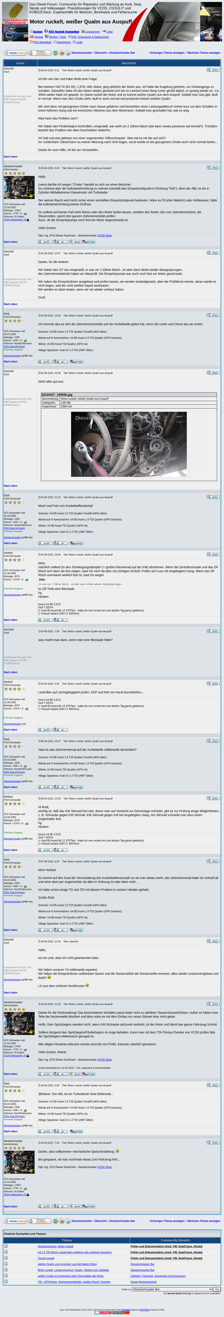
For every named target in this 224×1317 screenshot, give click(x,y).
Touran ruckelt (46, 1258)
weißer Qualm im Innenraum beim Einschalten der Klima (70, 1276)
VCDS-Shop (144, 1310)
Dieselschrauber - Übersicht (89, 52)
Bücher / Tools (55, 37)
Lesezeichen (90, 31)
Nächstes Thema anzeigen (203, 52)
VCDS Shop (105, 235)
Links (107, 31)
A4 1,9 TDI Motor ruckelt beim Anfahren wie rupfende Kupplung (75, 1252)
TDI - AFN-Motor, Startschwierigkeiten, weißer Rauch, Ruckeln (74, 1281)
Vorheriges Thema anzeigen (167, 52)
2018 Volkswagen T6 (16, 219)
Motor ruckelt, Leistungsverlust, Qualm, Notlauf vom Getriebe (73, 1270)
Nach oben (10, 156)
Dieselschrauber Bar (122, 52)
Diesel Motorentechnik (144, 1281)
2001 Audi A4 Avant (14, 346)
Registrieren (62, 42)
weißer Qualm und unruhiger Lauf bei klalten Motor (67, 1264)
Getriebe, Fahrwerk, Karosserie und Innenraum (158, 1276)
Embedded (125, 1310)
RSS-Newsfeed (40, 42)
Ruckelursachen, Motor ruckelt (55, 1246)
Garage (36, 37)
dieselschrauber (12, 355)
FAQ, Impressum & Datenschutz (88, 37)
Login (77, 42)
